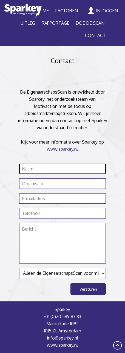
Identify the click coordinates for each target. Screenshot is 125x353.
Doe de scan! (91, 23)
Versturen (88, 289)
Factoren (66, 10)
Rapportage (55, 23)
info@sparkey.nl (62, 338)
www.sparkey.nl (62, 149)
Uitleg (28, 23)
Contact (95, 35)
